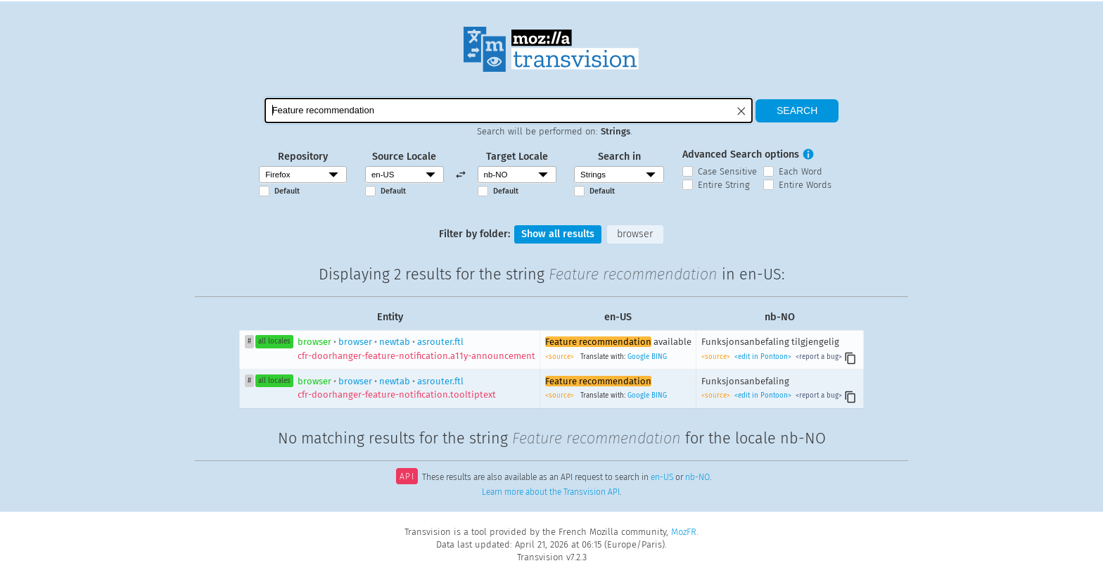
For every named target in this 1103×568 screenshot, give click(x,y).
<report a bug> (817, 357)
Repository (303, 157)
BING (659, 357)
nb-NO (697, 478)
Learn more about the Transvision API (551, 492)
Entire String (724, 184)
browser (635, 234)
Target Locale (517, 157)
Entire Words (805, 184)
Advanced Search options (740, 154)
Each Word (800, 171)
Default (287, 191)
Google (638, 357)
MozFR (683, 531)
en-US (662, 478)
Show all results (557, 234)
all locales (274, 341)
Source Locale (404, 157)
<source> (560, 357)
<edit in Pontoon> (762, 357)
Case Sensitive (727, 171)
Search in (619, 157)
